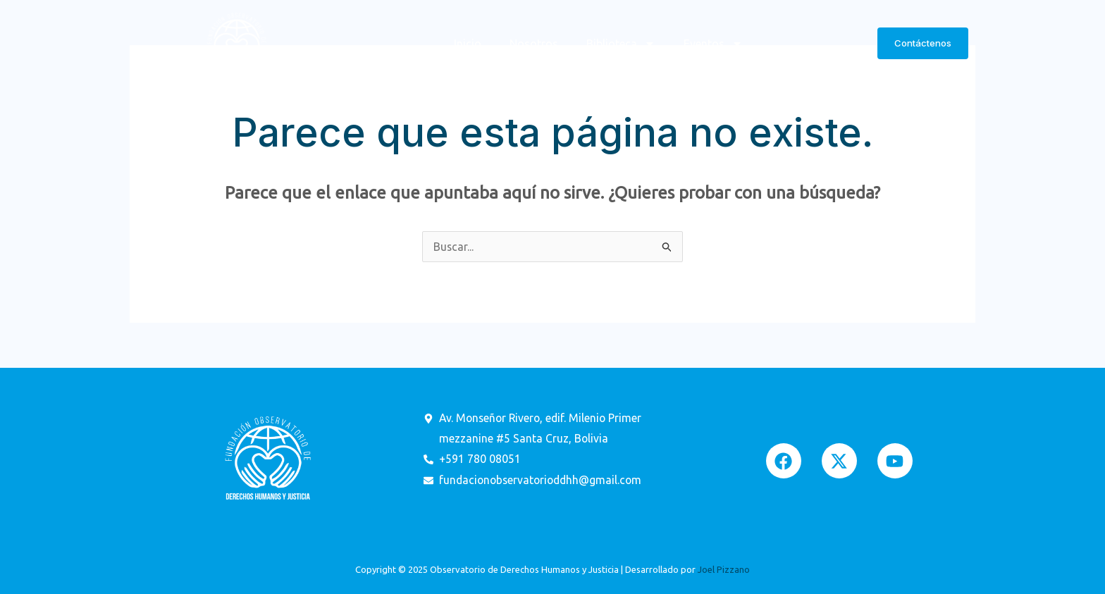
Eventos (713, 43)
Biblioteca (620, 43)
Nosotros (534, 43)
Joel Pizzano (724, 569)
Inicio (467, 43)
